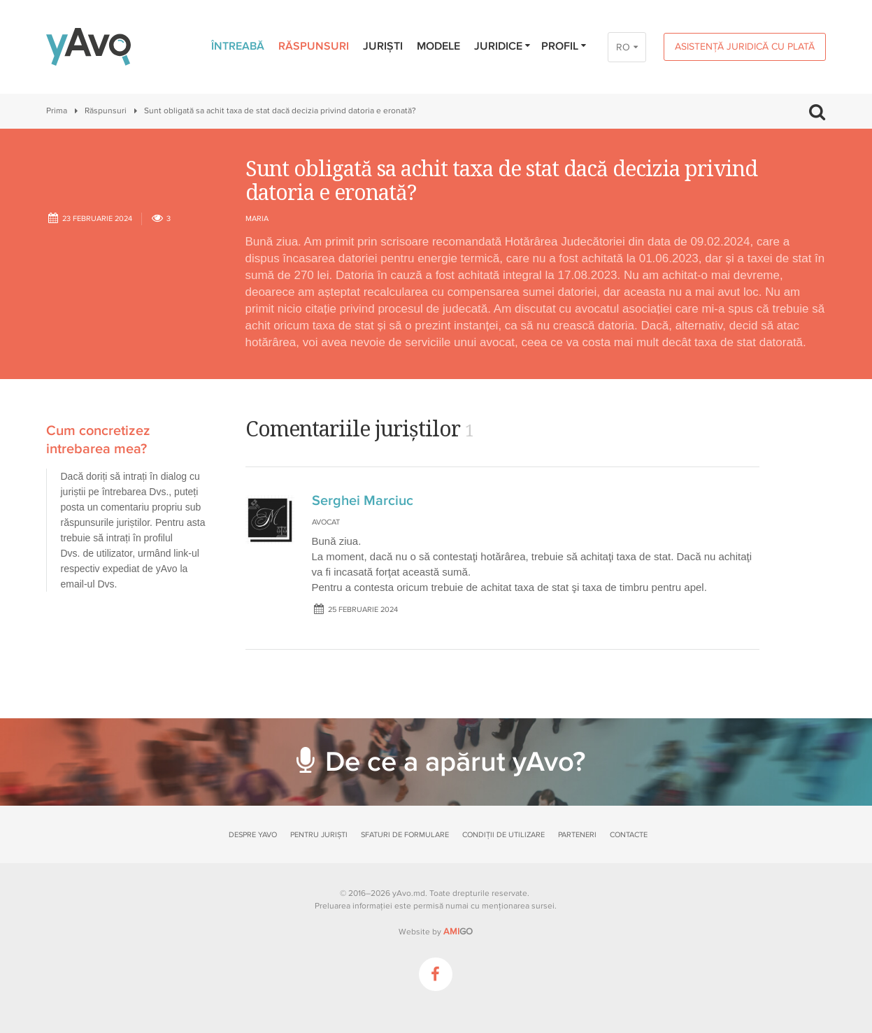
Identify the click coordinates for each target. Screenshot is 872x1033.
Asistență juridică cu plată (745, 46)
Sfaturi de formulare (405, 834)
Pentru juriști (319, 834)
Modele (438, 46)
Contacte (629, 834)
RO (623, 47)
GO (458, 931)
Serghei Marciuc (362, 500)
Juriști (383, 46)
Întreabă (237, 46)
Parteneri (577, 834)
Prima (56, 111)
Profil (564, 46)
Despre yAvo (253, 834)
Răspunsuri (313, 46)
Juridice (503, 46)
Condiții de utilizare (503, 834)
